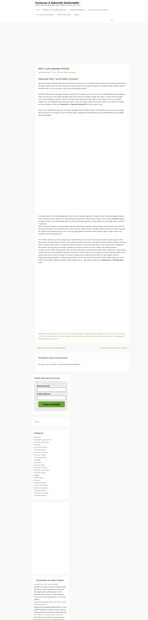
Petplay (36, 475)
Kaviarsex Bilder (39, 450)
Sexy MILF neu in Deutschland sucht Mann (48, 615)
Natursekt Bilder (39, 465)
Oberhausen (108, 336)
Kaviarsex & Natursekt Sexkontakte (57, 3)
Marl (72, 336)
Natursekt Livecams (41, 468)
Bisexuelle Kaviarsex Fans (43, 440)
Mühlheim (81, 336)
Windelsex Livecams (41, 493)
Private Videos (39, 478)
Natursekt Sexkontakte (75, 334)
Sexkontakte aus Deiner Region (50, 580)
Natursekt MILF (98, 336)
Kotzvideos (38, 463)
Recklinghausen (119, 336)
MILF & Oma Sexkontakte (45, 15)
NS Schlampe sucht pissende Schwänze (114, 348)
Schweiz (37, 480)
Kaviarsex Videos (40, 455)
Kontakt (76, 15)
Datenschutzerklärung (77, 10)
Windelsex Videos (40, 495)
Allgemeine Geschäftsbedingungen (55, 10)
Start (38, 10)
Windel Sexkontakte (41, 488)
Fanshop (37, 445)
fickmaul (112, 334)
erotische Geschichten (59, 334)
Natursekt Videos (40, 473)
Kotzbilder (37, 460)
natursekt (89, 336)
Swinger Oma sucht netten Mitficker (46, 584)
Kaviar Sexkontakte (40, 447)
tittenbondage (43, 339)
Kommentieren (54, 339)
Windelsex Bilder (40, 490)
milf (76, 336)
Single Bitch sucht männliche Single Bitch (50, 348)
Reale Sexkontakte (69, 72)
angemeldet (49, 364)
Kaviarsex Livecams (41, 452)
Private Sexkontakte (64, 15)
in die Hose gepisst (64, 336)
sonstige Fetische (90, 334)
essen (106, 334)
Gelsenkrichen (52, 336)
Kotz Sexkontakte (40, 457)
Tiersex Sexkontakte (41, 485)
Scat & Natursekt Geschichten (98, 10)
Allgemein (37, 437)
